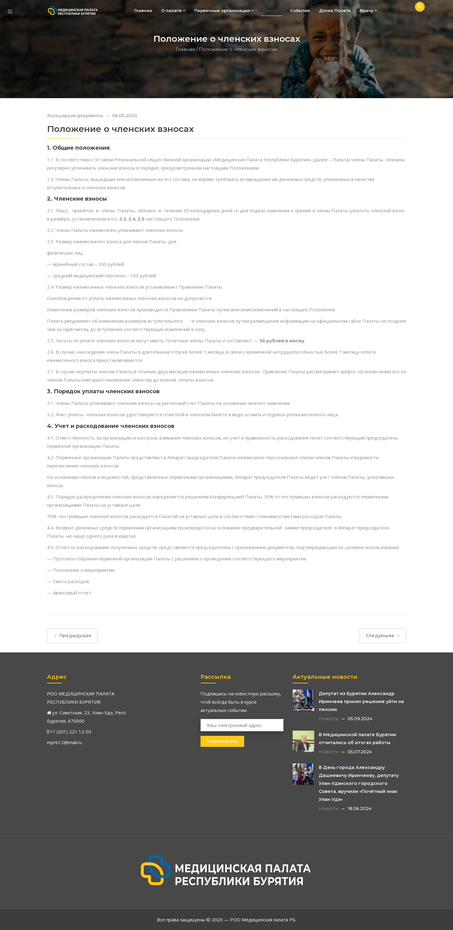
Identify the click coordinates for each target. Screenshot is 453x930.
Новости (272, 10)
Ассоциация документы (75, 115)
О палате (173, 10)
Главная (143, 10)
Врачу (368, 10)
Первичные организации (223, 10)
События (300, 10)
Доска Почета (335, 10)
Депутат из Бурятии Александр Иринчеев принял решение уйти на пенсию (361, 701)
